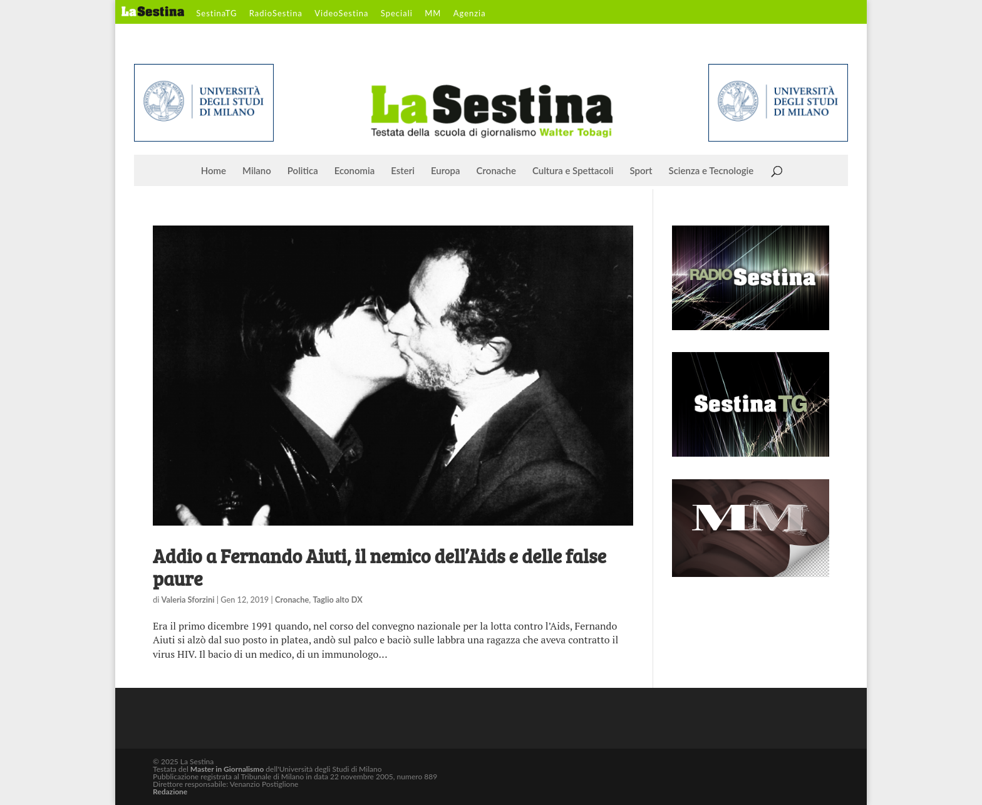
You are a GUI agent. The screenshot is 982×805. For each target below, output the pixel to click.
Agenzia (469, 13)
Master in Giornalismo (227, 769)
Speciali (397, 13)
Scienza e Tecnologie (711, 171)
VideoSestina (341, 13)
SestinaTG (216, 13)
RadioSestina (275, 13)
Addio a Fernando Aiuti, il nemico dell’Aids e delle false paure (379, 567)
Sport (640, 171)
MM (433, 13)
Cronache (496, 171)
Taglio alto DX (338, 600)
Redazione (170, 791)
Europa (445, 171)
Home (213, 171)
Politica (302, 171)
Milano (256, 171)
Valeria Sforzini (188, 600)
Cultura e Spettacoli (573, 171)
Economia (354, 171)
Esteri (403, 171)
